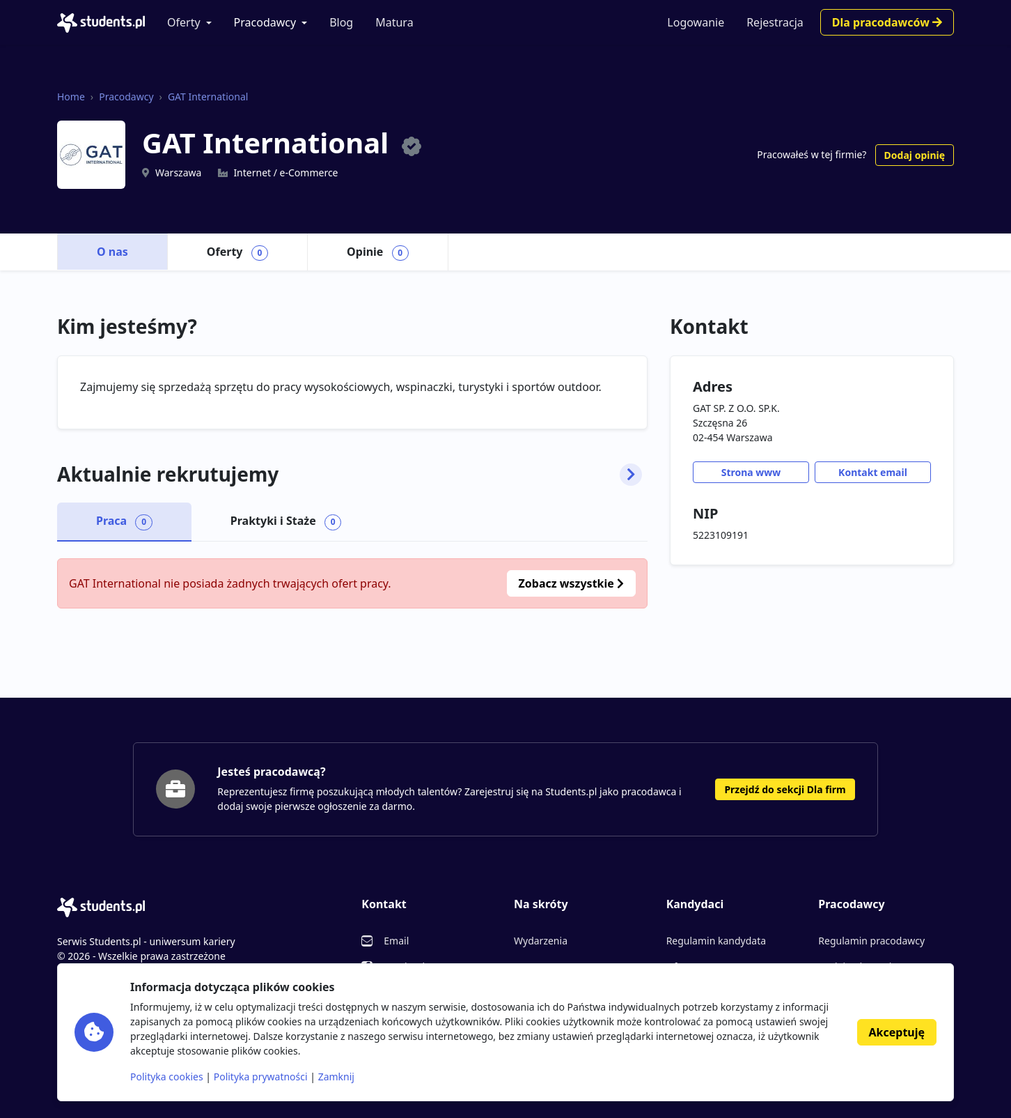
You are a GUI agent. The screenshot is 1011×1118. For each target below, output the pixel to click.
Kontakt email (872, 472)
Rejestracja (775, 22)
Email (396, 940)
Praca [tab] (124, 521)
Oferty (184, 22)
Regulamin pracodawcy (871, 940)
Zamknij (336, 1076)
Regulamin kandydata (716, 940)
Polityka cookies (166, 1076)
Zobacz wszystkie (571, 583)
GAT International (208, 96)
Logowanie (695, 22)
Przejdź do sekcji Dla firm (784, 789)
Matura (394, 22)
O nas (112, 251)
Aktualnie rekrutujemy (349, 475)
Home (71, 96)
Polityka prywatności (261, 1076)
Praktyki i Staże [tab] (286, 521)
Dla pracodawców (887, 22)
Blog (341, 22)
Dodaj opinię (914, 155)
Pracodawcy (265, 22)
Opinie (378, 252)
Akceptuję (897, 1032)
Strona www (751, 472)
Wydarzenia (540, 940)
